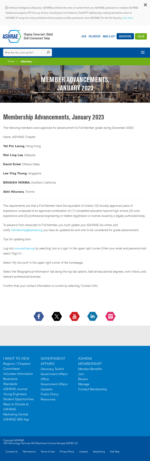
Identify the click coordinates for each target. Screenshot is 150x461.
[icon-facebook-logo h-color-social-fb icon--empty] (39, 317)
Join (83, 36)
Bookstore (125, 36)
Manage (83, 384)
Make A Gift (109, 36)
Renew (83, 379)
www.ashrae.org (24, 248)
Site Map (115, 451)
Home (11, 61)
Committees (11, 369)
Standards (10, 384)
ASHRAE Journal (15, 389)
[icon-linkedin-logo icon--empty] (93, 317)
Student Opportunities (18, 399)
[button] (145, 6)
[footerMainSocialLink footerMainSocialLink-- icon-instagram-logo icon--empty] (111, 317)
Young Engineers (15, 394)
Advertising (99, 451)
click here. (128, 17)
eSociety (26, 61)
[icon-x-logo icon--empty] (57, 317)
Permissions (29, 451)
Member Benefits (90, 369)
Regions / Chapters (16, 364)
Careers (83, 451)
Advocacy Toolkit (52, 369)
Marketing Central (15, 414)
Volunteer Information (18, 374)
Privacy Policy (67, 451)
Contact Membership (92, 389)
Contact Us (12, 451)
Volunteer (94, 36)
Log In (141, 36)
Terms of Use (48, 451)
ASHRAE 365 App (16, 419)
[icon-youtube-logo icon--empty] (75, 317)
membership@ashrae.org (27, 230)
